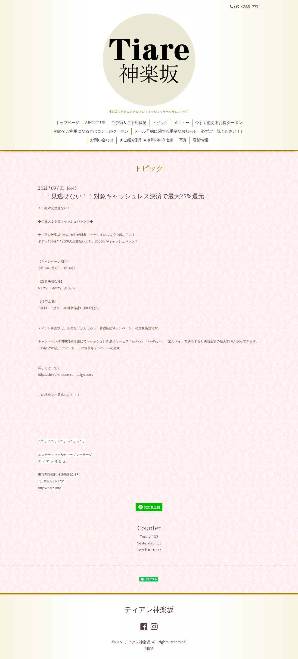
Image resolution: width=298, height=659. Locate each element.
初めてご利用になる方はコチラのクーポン (91, 131)
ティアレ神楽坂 (149, 609)
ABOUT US (95, 122)
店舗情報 (200, 140)
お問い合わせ (102, 140)
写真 (183, 140)
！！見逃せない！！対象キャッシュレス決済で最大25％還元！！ (127, 196)
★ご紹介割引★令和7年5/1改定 (146, 140)
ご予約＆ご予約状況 (128, 122)
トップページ (67, 122)
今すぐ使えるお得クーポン (218, 122)
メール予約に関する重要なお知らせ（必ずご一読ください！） (189, 131)
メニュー (181, 122)
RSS (150, 649)
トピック (160, 122)
